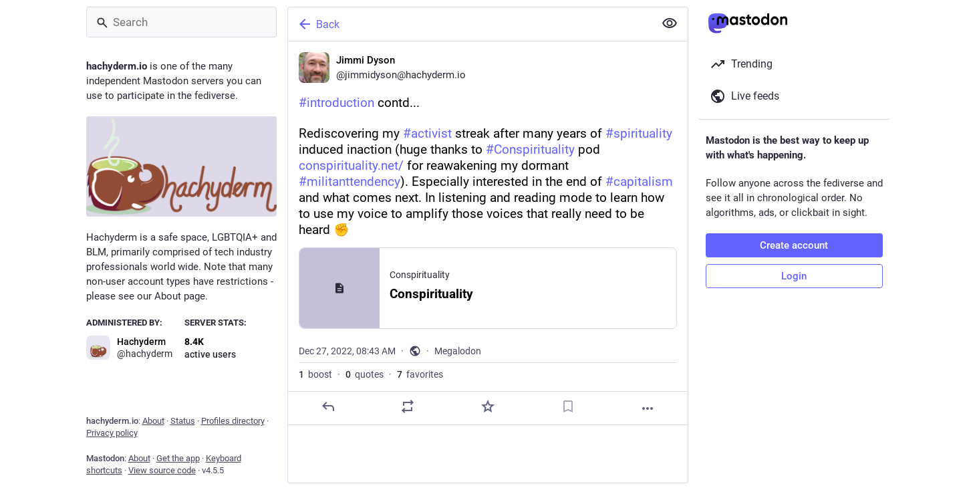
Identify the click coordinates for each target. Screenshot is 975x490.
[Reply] (327, 406)
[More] (648, 408)
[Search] (181, 22)
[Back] (470, 24)
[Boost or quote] (408, 406)
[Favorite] (487, 406)
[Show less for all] (670, 23)
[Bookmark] (567, 406)
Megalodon (457, 351)
